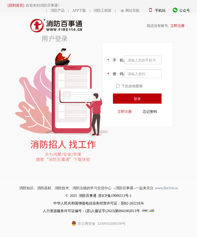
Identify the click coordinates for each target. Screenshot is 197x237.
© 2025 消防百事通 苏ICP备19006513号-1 (98, 195)
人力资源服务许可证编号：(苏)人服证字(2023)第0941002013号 (91, 210)
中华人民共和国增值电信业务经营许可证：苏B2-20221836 (98, 203)
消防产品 (57, 10)
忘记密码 (150, 111)
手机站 (160, 10)
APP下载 (79, 10)
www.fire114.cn (166, 187)
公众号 (184, 10)
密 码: (114, 73)
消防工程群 (102, 10)
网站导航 (130, 10)
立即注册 (177, 25)
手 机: (114, 60)
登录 (137, 98)
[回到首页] (16, 5)
